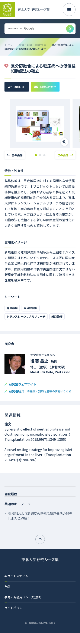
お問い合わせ (45, 87)
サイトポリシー (14, 608)
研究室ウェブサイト (22, 384)
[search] (35, 28)
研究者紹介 (40, 391)
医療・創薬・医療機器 (32, 45)
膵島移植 (12, 308)
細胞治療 (57, 316)
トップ (8, 45)
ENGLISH (16, 87)
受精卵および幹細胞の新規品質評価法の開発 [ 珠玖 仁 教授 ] (40, 516)
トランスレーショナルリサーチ (26, 316)
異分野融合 (31, 308)
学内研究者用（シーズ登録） (23, 597)
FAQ (7, 586)
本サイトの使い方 (16, 576)
